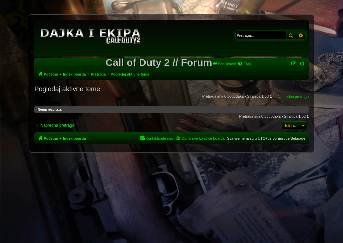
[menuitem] (244, 64)
